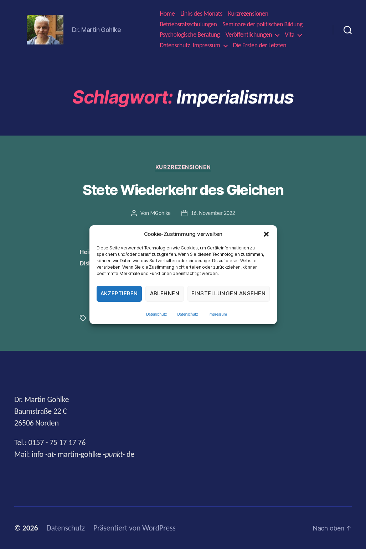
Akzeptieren (119, 293)
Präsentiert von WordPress (134, 528)
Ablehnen (165, 293)
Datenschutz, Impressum (190, 45)
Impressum (217, 314)
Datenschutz (156, 314)
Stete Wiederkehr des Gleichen (183, 190)
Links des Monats (201, 13)
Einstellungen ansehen (228, 293)
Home (167, 13)
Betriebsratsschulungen (188, 24)
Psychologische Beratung (190, 34)
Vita (289, 34)
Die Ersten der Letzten (260, 45)
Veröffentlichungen (249, 34)
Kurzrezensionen (248, 13)
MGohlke (160, 213)
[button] (266, 234)
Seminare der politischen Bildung (262, 24)
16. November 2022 (213, 213)
